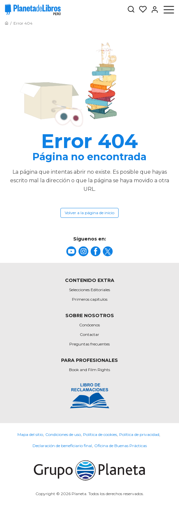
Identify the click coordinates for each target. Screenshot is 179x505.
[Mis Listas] (141, 9)
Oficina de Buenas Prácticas (120, 445)
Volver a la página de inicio (89, 212)
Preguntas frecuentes (89, 343)
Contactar (89, 334)
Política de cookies (100, 434)
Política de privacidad (139, 434)
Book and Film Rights (89, 369)
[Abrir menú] (169, 9)
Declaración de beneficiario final (62, 445)
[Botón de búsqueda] (131, 9)
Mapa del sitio (30, 434)
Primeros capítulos (89, 299)
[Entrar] (153, 9)
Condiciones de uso (63, 434)
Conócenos (89, 324)
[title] (71, 251)
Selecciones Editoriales (89, 289)
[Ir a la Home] (6, 23)
